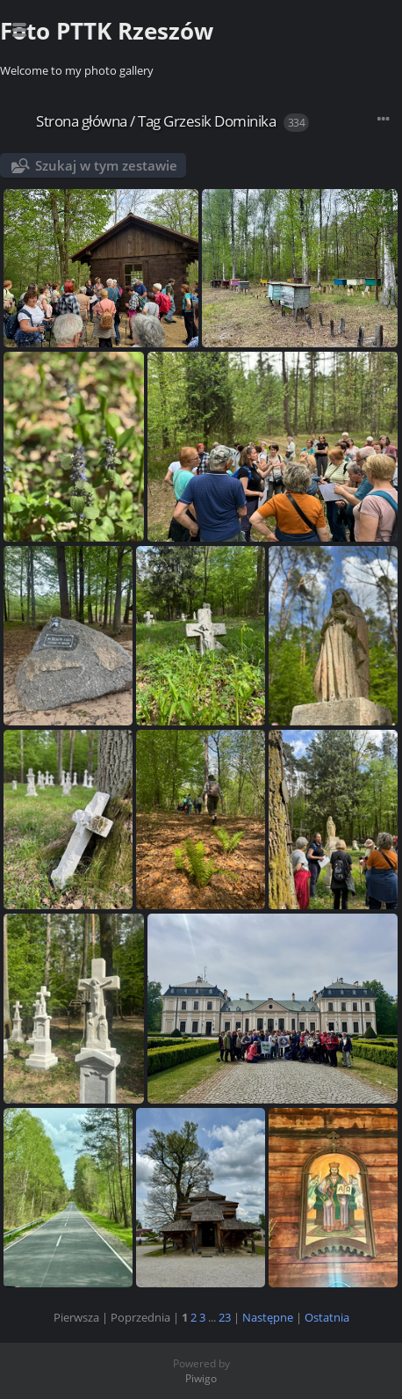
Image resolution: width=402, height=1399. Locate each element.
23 (225, 1317)
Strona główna (81, 121)
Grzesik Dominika (219, 121)
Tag (149, 121)
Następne (267, 1317)
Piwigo (201, 1378)
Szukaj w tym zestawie (106, 165)
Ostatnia (327, 1317)
